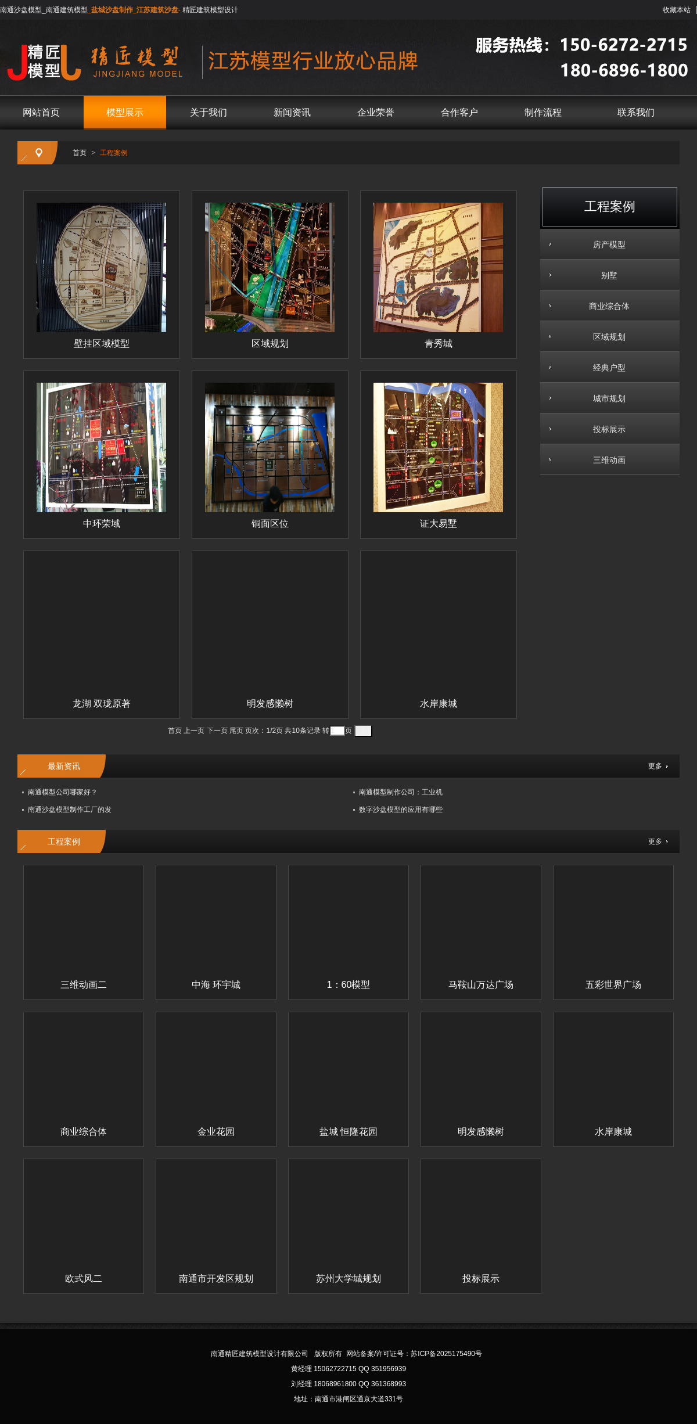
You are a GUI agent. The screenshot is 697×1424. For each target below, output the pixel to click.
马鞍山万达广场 (480, 985)
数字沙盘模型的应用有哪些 (401, 810)
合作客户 (459, 112)
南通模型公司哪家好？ (63, 792)
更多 (655, 766)
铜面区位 (270, 523)
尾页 (236, 731)
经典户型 (605, 367)
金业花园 (216, 1132)
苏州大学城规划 (348, 1278)
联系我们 (636, 112)
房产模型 (605, 244)
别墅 (605, 275)
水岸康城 (438, 704)
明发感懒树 (270, 704)
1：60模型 (349, 985)
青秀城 (438, 343)
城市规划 (605, 398)
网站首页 (41, 112)
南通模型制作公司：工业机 (401, 792)
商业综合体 (605, 306)
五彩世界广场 (613, 985)
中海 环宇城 (216, 985)
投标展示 (605, 429)
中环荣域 (101, 523)
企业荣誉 (375, 112)
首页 (80, 153)
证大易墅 (438, 523)
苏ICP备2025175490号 (446, 1354)
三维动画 (605, 460)
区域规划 (605, 336)
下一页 (217, 731)
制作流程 (543, 112)
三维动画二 (83, 985)
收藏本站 (677, 10)
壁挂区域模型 (102, 343)
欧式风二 (83, 1278)
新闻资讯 (292, 112)
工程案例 (114, 153)
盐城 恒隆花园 (348, 1132)
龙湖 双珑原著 (102, 704)
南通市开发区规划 (216, 1278)
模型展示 (124, 112)
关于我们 (208, 112)
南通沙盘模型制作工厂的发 (70, 810)
